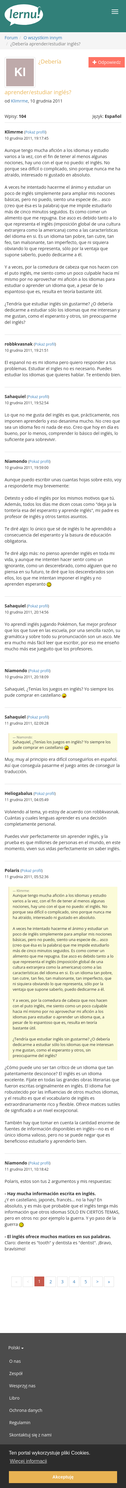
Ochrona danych (25, 1410)
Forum (11, 38)
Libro (14, 1398)
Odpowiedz (106, 62)
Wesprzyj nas (22, 1386)
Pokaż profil (35, 132)
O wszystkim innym (43, 38)
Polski (16, 1347)
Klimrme (19, 101)
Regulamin (19, 1422)
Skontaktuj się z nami (30, 1435)
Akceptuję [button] (63, 1476)
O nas (15, 1361)
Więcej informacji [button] (28, 1461)
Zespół (15, 1373)
